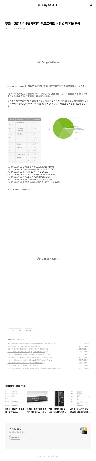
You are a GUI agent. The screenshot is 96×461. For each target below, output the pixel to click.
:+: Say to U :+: (48, 5)
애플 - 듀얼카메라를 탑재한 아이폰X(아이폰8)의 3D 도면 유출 (28, 349)
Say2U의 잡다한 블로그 (17, 432)
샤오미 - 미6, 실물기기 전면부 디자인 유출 (22, 365)
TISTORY (49, 456)
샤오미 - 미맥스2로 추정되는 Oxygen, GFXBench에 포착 (26, 352)
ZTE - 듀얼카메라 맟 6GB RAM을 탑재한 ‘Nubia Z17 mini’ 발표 (28, 357)
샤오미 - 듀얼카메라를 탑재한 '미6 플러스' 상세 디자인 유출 (27, 354)
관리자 (56, 456)
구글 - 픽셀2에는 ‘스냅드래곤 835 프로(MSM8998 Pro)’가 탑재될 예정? (31, 343)
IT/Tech (10, 339)
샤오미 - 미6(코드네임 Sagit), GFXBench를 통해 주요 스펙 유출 (29, 360)
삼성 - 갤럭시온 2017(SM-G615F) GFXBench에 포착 (25, 363)
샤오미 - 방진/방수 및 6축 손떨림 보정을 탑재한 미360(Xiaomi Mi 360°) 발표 (33, 368)
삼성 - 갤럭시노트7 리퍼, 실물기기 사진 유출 (22, 346)
